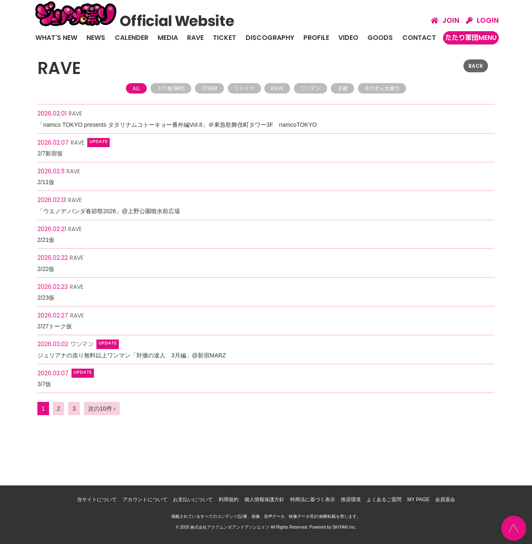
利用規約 (229, 499)
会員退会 (445, 499)
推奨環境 (351, 499)
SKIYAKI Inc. (344, 527)
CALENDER (131, 37)
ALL (136, 88)
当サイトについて (97, 499)
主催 (342, 88)
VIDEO (348, 37)
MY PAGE (418, 499)
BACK (475, 65)
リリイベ (244, 88)
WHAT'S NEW (56, 37)
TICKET (224, 37)
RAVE (195, 37)
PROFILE (316, 37)
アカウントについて (145, 499)
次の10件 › (102, 408)
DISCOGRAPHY (270, 37)
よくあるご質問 (384, 499)
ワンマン (310, 88)
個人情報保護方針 (264, 499)
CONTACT (419, 37)
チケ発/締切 (171, 88)
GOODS (380, 37)
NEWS (95, 37)
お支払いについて (193, 499)
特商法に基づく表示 (312, 499)
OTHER (209, 88)
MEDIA (168, 37)
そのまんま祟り (382, 88)
